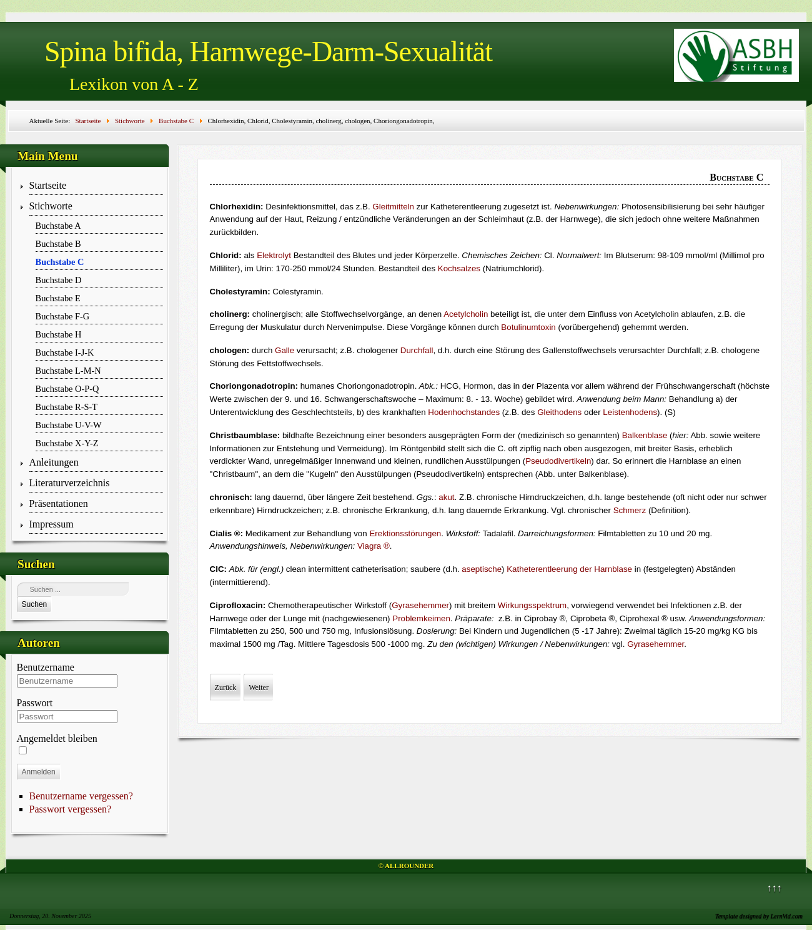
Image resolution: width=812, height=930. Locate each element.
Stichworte (50, 206)
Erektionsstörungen (405, 533)
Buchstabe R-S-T (67, 407)
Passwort (35, 703)
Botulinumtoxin (528, 327)
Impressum (51, 524)
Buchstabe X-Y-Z (67, 443)
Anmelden (39, 772)
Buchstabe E (58, 298)
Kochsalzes (459, 268)
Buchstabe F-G (63, 316)
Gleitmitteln (393, 206)
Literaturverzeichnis (69, 483)
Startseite (48, 185)
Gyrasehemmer (420, 605)
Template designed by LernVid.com (759, 915)
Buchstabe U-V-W (69, 425)
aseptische (482, 569)
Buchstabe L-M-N (68, 371)
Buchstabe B (58, 244)
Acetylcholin (465, 314)
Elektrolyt (274, 255)
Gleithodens (559, 412)
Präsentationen (58, 503)
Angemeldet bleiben (57, 738)
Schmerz (629, 510)
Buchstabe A (58, 226)
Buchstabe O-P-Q (67, 389)
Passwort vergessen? (70, 809)
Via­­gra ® (373, 546)
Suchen (34, 604)
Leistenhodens (630, 412)
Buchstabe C (60, 262)
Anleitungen (54, 462)
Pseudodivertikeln (558, 461)
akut (446, 497)
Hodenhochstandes (464, 412)
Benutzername (45, 667)
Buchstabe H (59, 334)
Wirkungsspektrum (532, 605)
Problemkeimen (421, 618)
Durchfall (416, 350)
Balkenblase (645, 435)
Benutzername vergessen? (81, 796)
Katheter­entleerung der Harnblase (569, 569)
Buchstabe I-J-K (65, 353)
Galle (284, 350)
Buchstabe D (59, 280)
